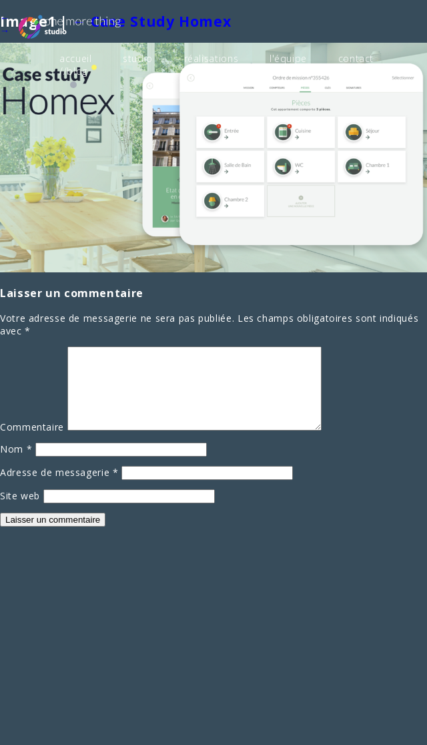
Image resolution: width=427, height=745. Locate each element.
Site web (20, 511)
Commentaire (32, 442)
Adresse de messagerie (59, 487)
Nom (16, 464)
